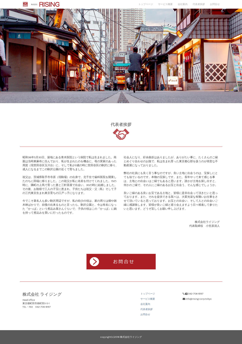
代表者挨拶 (199, 4)
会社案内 (183, 4)
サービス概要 (165, 4)
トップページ (145, 4)
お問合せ (215, 4)
